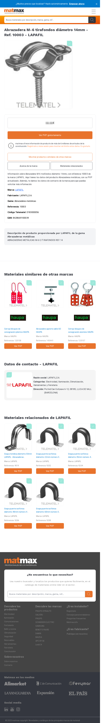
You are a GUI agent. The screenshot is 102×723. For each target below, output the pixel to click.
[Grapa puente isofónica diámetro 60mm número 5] (50, 503)
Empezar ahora (76, 3)
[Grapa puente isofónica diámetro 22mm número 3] (50, 448)
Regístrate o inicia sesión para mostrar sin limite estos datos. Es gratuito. (58, 146)
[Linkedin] (6, 709)
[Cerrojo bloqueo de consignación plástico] (18, 314)
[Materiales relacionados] (72, 166)
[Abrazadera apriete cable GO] (50, 314)
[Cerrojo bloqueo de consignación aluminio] (82, 314)
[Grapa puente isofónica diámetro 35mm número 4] (82, 448)
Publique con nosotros (77, 633)
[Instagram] (18, 709)
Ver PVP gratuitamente (50, 135)
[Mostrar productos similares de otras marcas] (50, 157)
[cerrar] (96, 3)
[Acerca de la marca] (29, 166)
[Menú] (94, 11)
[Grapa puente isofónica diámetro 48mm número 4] (18, 503)
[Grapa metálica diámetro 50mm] (18, 448)
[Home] (14, 12)
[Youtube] (12, 709)
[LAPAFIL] (19, 385)
